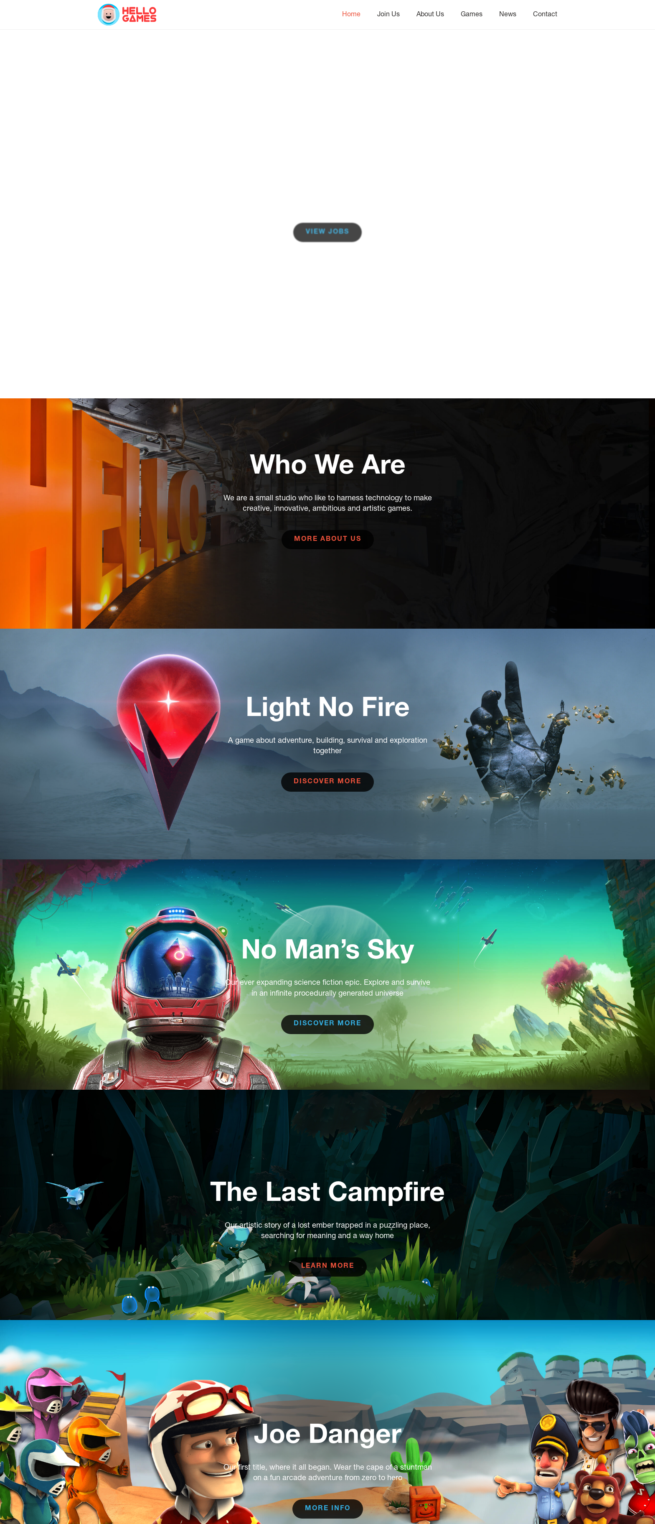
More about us (327, 539)
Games (471, 14)
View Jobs (327, 232)
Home (351, 14)
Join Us (388, 14)
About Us (430, 14)
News (507, 14)
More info (327, 1509)
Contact (545, 14)
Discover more (327, 782)
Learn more (327, 1266)
